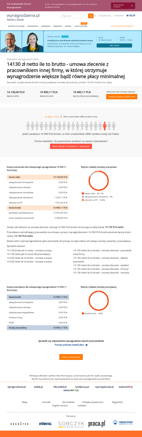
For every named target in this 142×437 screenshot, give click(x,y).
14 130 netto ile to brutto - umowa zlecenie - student (101, 265)
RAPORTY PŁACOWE (16, 26)
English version (60, 405)
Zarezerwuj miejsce (123, 6)
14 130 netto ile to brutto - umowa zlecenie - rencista (101, 272)
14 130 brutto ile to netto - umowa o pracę (29, 250)
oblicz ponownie (71, 357)
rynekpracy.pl (82, 386)
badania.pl (126, 386)
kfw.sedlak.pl (60, 386)
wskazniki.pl (71, 390)
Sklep (130, 15)
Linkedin (82, 405)
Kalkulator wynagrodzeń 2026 (22, 59)
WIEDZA (68, 26)
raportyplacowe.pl (104, 386)
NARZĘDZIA (45, 26)
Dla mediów (68, 402)
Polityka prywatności (92, 402)
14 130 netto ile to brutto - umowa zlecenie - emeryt (100, 268)
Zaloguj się (104, 15)
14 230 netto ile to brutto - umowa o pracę (29, 257)
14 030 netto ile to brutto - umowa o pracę (29, 261)
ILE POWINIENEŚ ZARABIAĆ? (122, 26)
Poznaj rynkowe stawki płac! (69, 344)
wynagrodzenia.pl (17, 386)
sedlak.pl (38, 386)
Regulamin (117, 402)
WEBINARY (57, 26)
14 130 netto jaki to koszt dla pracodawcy (28, 254)
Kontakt (118, 15)
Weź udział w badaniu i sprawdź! (71, 146)
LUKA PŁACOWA (80, 26)
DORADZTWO (32, 26)
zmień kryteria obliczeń (122, 96)
